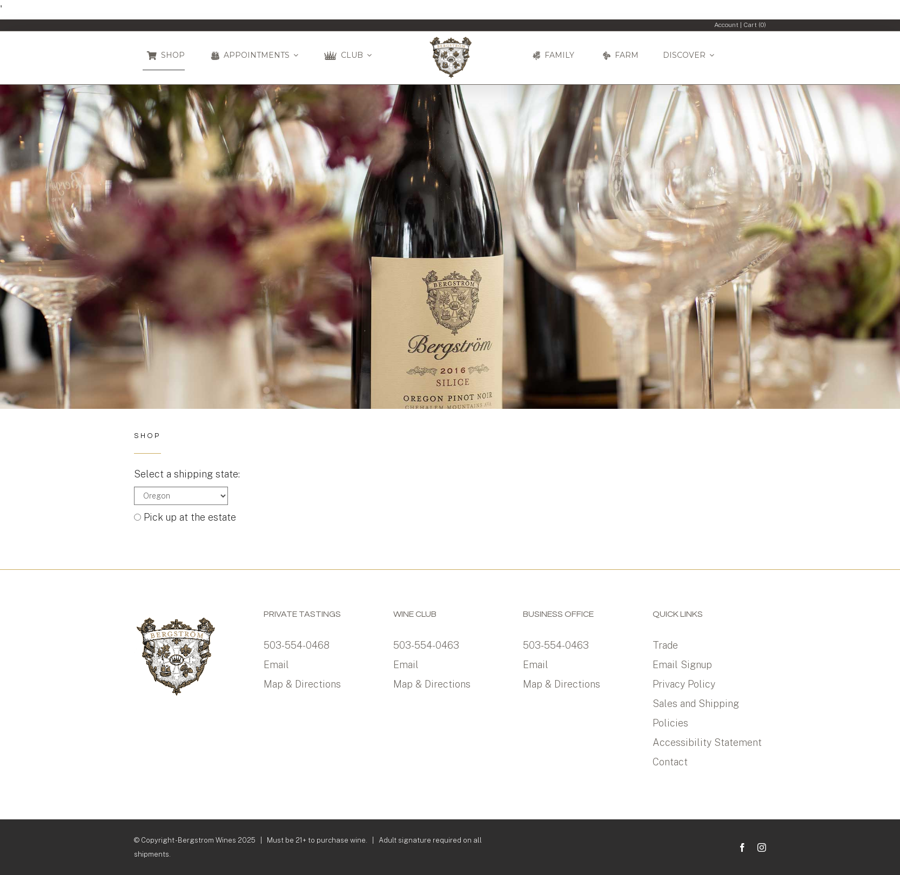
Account (726, 25)
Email (276, 664)
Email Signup (682, 664)
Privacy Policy (684, 684)
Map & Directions (302, 684)
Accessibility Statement (707, 742)
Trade (665, 645)
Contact (670, 762)
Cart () (754, 25)
